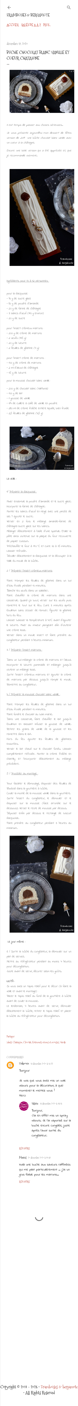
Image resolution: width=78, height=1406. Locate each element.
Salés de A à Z (31, 25)
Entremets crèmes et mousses (45, 1042)
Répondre (24, 1148)
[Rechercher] (68, 6)
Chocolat (27, 1042)
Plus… (47, 25)
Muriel (22, 1157)
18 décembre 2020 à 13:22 (42, 1063)
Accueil (13, 25)
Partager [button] (11, 1036)
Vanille (63, 1042)
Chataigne (17, 1042)
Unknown (24, 1064)
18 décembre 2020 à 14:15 (51, 1103)
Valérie (35, 1103)
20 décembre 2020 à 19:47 (39, 1157)
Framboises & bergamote (28, 15)
